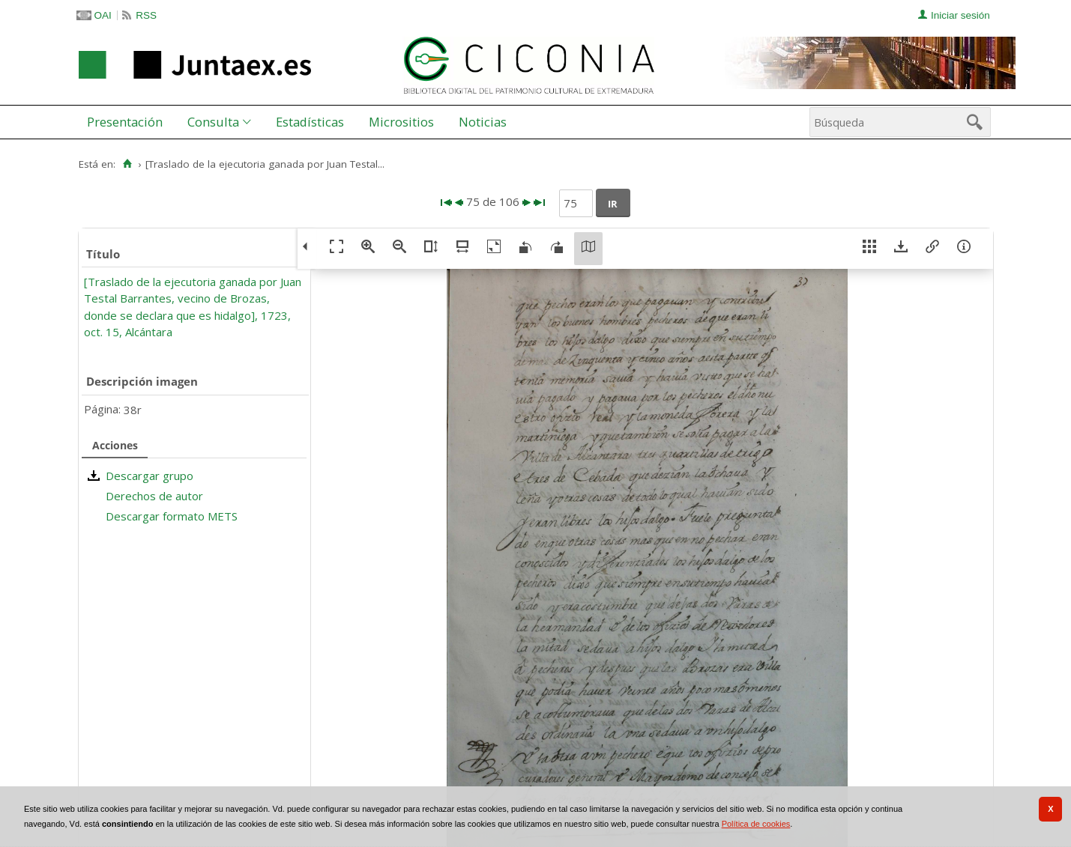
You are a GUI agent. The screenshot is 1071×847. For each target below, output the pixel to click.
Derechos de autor (154, 495)
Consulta (213, 121)
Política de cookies (756, 823)
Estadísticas (310, 121)
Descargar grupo (149, 475)
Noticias (483, 121)
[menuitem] (128, 122)
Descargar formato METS (172, 515)
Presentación (125, 121)
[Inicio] (127, 164)
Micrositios (401, 121)
